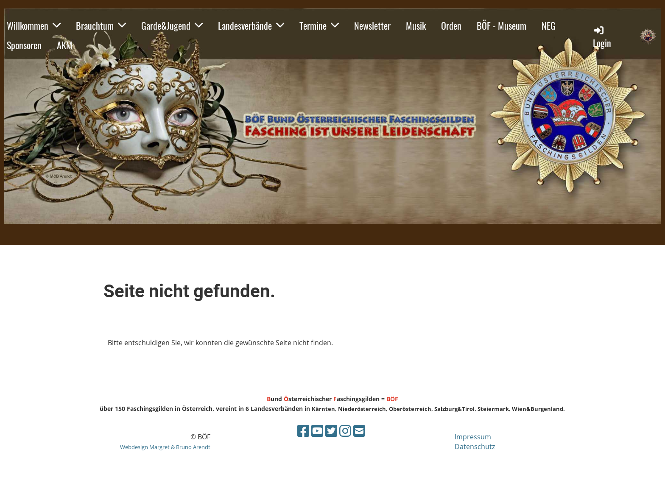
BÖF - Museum (501, 25)
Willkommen (34, 25)
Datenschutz (475, 446)
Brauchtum (101, 25)
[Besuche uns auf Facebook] (303, 431)
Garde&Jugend (172, 25)
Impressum (473, 436)
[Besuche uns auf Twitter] (331, 431)
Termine (319, 25)
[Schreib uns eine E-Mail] (359, 431)
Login (602, 37)
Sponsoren (24, 45)
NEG (549, 25)
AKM (65, 45)
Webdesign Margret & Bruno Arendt (165, 447)
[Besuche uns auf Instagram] (345, 431)
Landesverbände (251, 25)
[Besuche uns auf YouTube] (317, 431)
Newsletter (372, 25)
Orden (451, 25)
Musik (416, 25)
